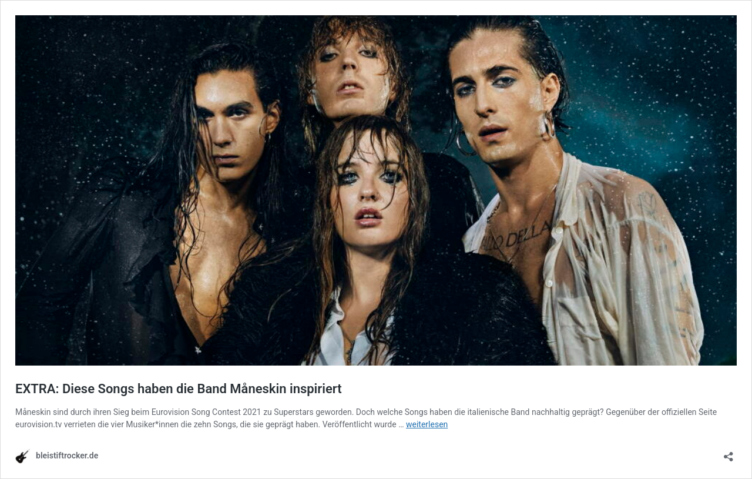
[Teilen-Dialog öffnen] (728, 453)
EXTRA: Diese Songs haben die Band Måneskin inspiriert (178, 388)
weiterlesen (427, 424)
